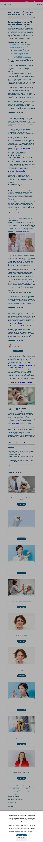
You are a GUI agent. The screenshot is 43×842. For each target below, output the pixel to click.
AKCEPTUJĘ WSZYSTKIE (21, 835)
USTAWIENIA (21, 839)
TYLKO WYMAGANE (21, 837)
